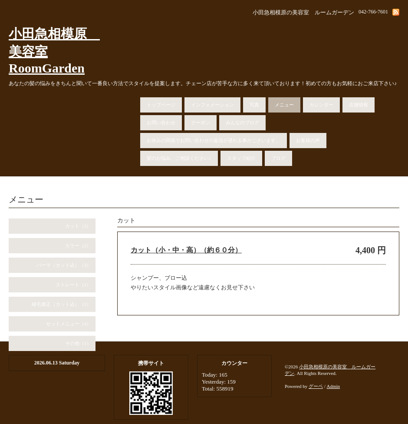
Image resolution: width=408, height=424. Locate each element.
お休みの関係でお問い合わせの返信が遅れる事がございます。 (213, 140)
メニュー (284, 104)
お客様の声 (308, 140)
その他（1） (78, 343)
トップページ (161, 104)
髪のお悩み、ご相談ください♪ (179, 158)
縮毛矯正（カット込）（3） (62, 304)
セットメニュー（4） (69, 323)
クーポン (200, 122)
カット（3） (78, 226)
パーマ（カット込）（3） (64, 265)
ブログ (278, 158)
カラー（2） (78, 245)
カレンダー (321, 104)
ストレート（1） (74, 284)
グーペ (316, 386)
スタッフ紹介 (241, 158)
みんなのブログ (242, 122)
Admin (333, 386)
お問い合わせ (161, 122)
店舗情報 (358, 104)
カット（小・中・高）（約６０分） (186, 250)
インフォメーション (212, 104)
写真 (254, 104)
